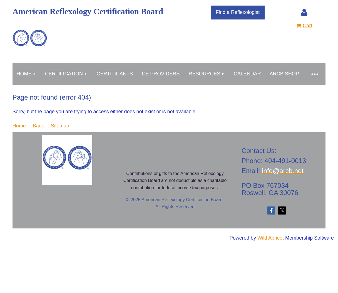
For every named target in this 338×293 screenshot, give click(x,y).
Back (38, 126)
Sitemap (60, 126)
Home (19, 126)
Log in (304, 12)
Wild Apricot (270, 238)
